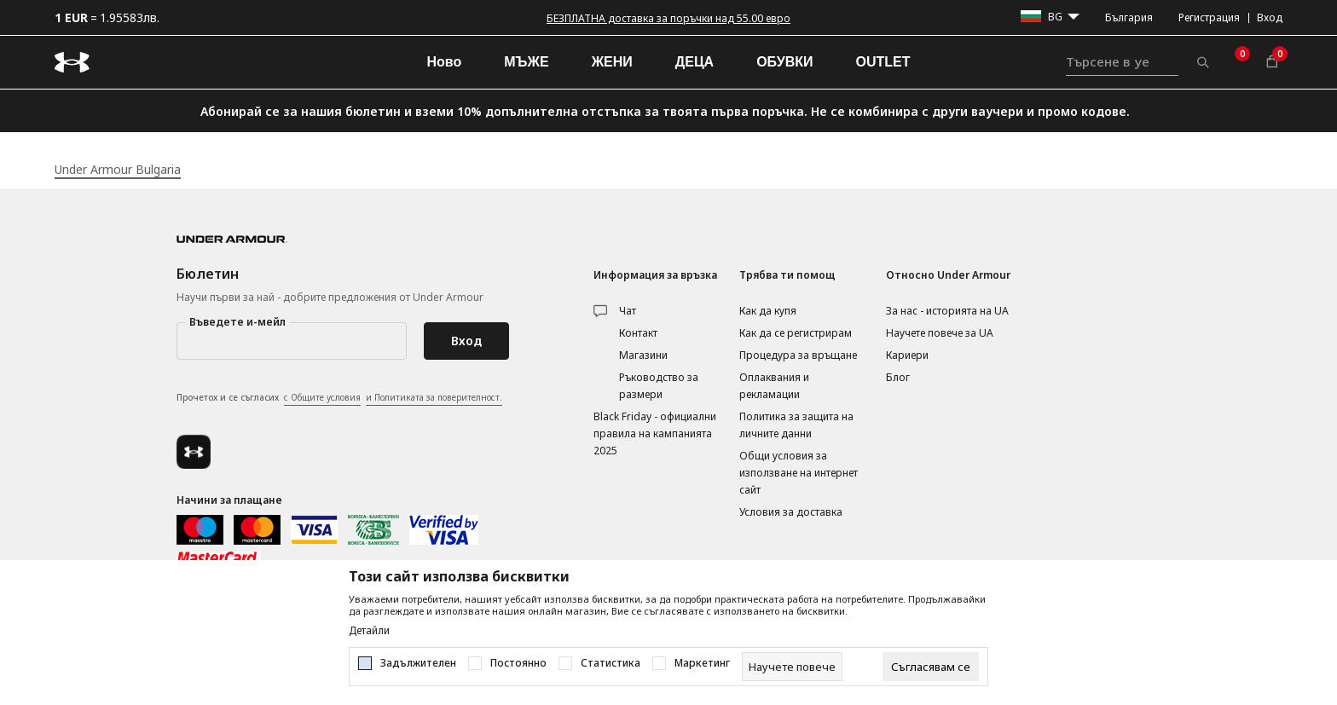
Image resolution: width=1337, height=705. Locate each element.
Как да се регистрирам (795, 333)
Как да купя (767, 310)
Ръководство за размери (658, 386)
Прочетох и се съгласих (339, 398)
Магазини (643, 355)
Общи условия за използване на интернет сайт (798, 472)
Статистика (610, 663)
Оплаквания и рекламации (774, 386)
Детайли (369, 631)
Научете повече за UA (939, 333)
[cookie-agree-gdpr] (931, 666)
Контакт (638, 333)
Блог (898, 377)
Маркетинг (702, 663)
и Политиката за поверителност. (434, 397)
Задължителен (418, 663)
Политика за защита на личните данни (796, 425)
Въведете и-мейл (237, 322)
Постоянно (518, 663)
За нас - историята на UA (947, 310)
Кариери (907, 355)
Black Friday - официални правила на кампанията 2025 (654, 433)
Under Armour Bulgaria (118, 169)
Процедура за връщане (798, 355)
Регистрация (1209, 17)
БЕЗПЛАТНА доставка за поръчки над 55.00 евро (668, 18)
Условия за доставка (790, 512)
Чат (627, 310)
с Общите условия (322, 397)
